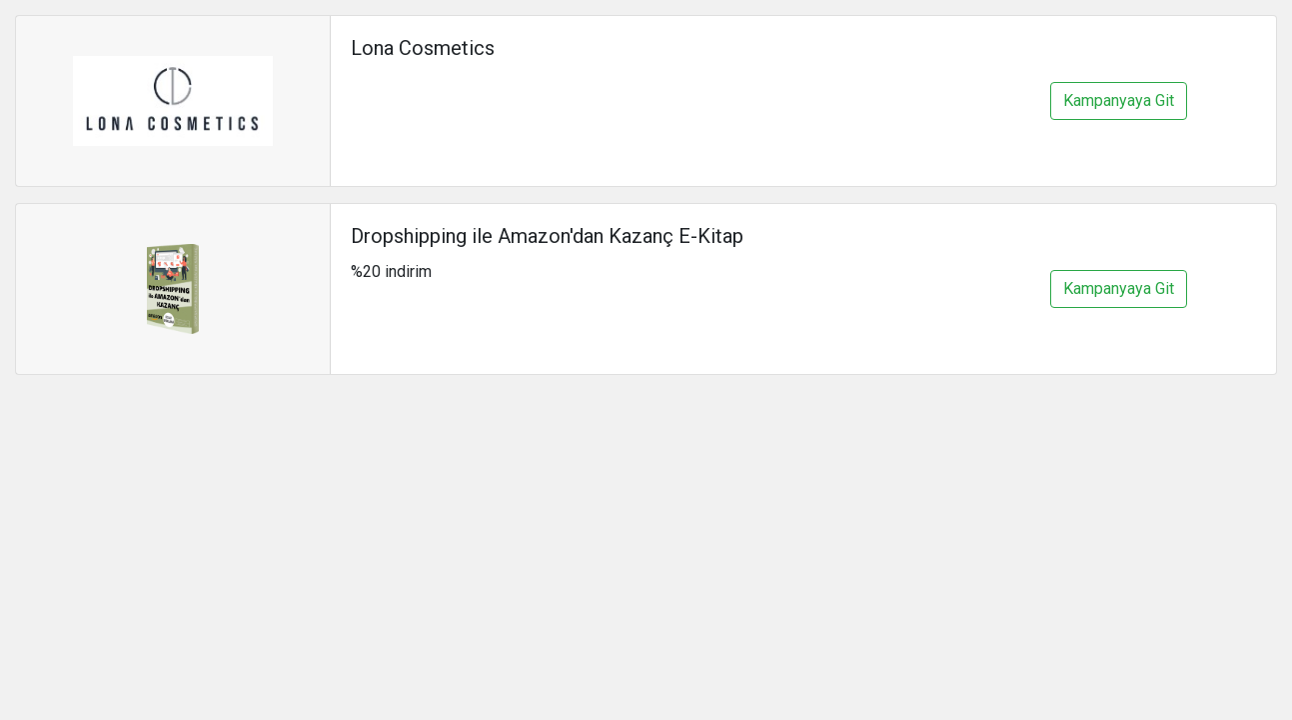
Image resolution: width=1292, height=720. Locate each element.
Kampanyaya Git (1118, 100)
